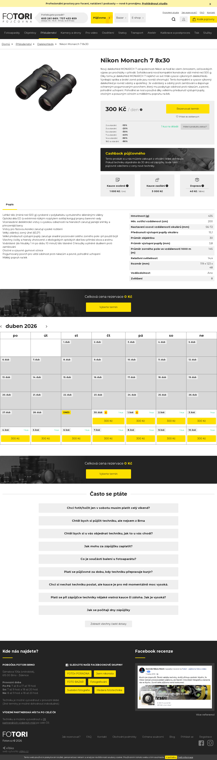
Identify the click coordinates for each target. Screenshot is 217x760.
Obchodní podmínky (124, 736)
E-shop (138, 17)
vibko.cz (24, 751)
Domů (6, 44)
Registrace (205, 736)
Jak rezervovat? (189, 12)
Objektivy (30, 32)
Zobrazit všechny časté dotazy (108, 623)
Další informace (185, 757)
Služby (207, 32)
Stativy (122, 32)
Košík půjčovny (203, 19)
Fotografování (98, 681)
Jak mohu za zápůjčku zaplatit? (108, 546)
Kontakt (211, 12)
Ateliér (152, 32)
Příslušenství (48, 32)
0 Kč (124, 191)
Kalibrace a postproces (175, 32)
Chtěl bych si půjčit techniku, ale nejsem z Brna (108, 520)
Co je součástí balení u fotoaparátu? (108, 559)
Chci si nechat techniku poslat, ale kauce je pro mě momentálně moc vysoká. (108, 584)
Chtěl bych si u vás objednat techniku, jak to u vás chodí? (108, 533)
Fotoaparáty (12, 32)
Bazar (121, 17)
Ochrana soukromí (153, 736)
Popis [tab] (10, 204)
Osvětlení (108, 32)
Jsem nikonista (105, 673)
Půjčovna (101, 17)
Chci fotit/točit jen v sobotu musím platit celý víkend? (108, 508)
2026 (30, 326)
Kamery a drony (71, 32)
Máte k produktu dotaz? (195, 126)
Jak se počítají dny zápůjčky (108, 610)
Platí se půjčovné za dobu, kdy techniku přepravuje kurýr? (108, 571)
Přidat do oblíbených (187, 116)
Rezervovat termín (188, 108)
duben (14, 326)
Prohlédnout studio (154, 3)
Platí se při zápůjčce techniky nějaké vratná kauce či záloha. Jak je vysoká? (108, 597)
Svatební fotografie (78, 690)
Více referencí (205, 714)
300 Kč (108, 420)
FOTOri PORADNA (78, 673)
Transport (137, 32)
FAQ (202, 12)
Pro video (91, 32)
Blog (172, 736)
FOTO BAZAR (75, 681)
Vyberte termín (108, 307)
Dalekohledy (45, 44)
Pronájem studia (171, 12)
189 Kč (202, 191)
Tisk (196, 32)
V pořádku (171, 757)
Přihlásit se (187, 736)
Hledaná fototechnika (109, 690)
